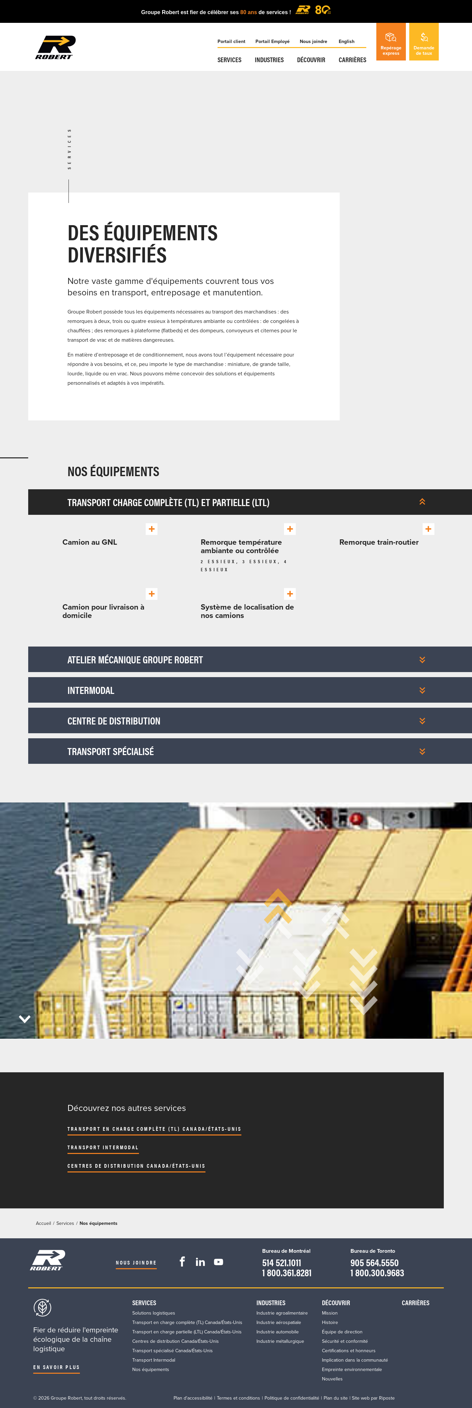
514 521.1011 (281, 1262)
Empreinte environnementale (352, 1369)
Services (229, 59)
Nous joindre (313, 41)
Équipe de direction (342, 1332)
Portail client (231, 41)
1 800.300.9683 (377, 1272)
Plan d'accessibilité (193, 1398)
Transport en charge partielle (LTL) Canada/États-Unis (187, 1332)
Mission (330, 1313)
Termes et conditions (238, 1398)
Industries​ (269, 59)
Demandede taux (424, 44)
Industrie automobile (277, 1332)
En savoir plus (56, 1367)
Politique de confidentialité (292, 1398)
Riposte (387, 1398)
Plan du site (336, 1398)
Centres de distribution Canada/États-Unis (136, 1165)
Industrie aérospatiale (278, 1322)
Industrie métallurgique (280, 1341)
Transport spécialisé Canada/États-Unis (172, 1351)
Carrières (352, 59)
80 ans (249, 12)
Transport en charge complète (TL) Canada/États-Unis (154, 1128)
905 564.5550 (374, 1262)
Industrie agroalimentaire (282, 1313)
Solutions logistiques (153, 1313)
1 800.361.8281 (287, 1272)
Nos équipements (150, 1369)
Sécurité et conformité (345, 1341)
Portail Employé (272, 41)
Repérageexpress (391, 44)
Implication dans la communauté (355, 1360)
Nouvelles (332, 1379)
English (347, 41)
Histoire (330, 1322)
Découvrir (311, 59)
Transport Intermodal (103, 1147)
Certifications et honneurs (349, 1351)
